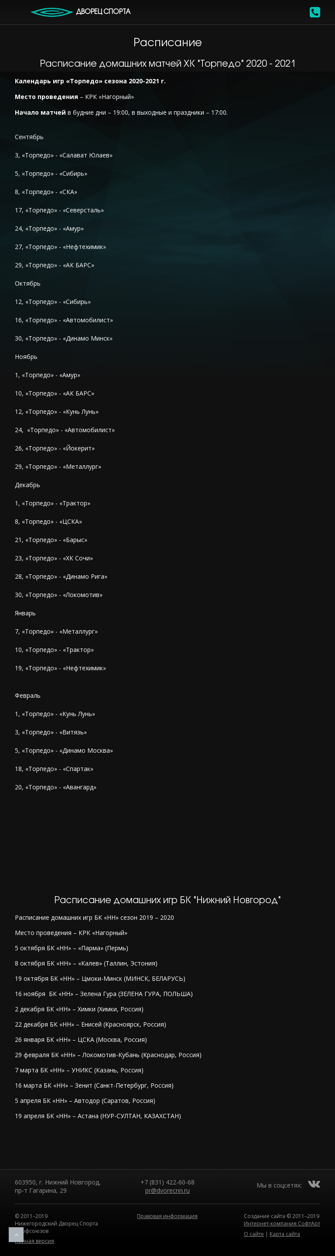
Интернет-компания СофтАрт (282, 1223)
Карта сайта (285, 1234)
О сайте (254, 1234)
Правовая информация (167, 1216)
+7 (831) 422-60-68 (167, 1182)
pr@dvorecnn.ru (167, 1190)
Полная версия (34, 1241)
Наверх (16, 1234)
